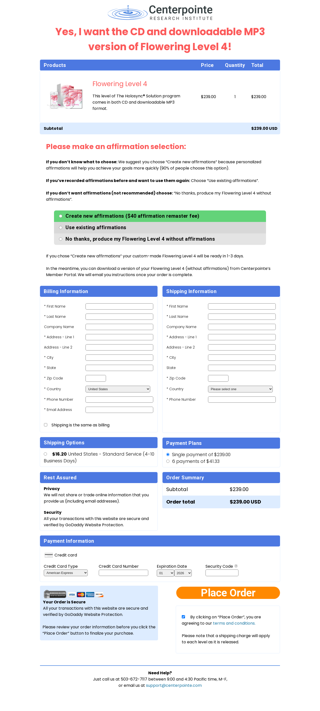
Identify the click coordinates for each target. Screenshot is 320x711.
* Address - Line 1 (59, 337)
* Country (52, 388)
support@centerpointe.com (174, 685)
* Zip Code (53, 378)
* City (49, 357)
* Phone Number (181, 399)
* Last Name (55, 316)
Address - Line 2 (58, 347)
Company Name (59, 326)
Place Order (228, 593)
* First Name (55, 306)
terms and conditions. (234, 623)
